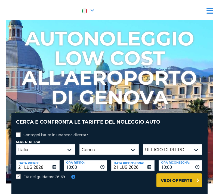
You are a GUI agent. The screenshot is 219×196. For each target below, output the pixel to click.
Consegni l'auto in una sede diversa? (55, 130)
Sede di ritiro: (28, 138)
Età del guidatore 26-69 (44, 172)
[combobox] (85, 161)
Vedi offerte (176, 176)
